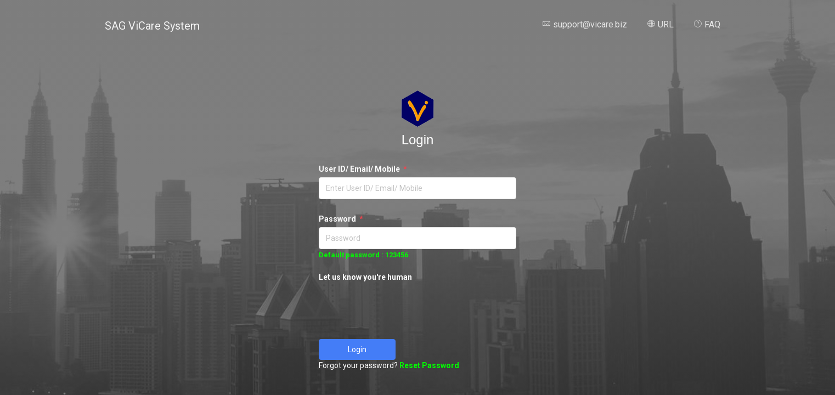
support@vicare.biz (584, 24)
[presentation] (402, 306)
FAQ (706, 24)
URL (660, 24)
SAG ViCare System (152, 25)
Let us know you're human (365, 277)
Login (357, 349)
